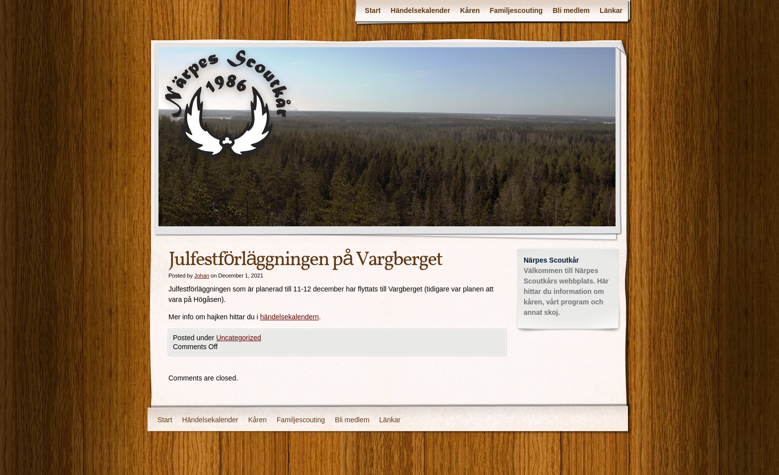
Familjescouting (516, 10)
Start (373, 10)
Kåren (470, 10)
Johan (201, 276)
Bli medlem (571, 10)
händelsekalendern (289, 317)
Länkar (611, 10)
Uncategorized (238, 338)
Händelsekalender (420, 10)
